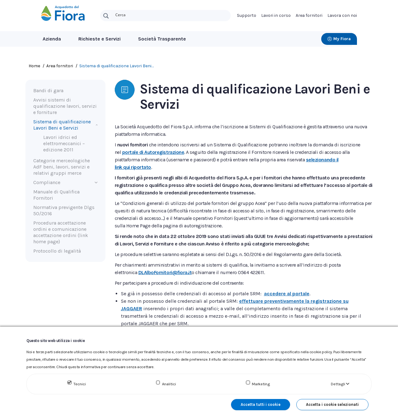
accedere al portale (286, 294)
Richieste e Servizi (99, 39)
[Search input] (171, 14)
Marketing (261, 384)
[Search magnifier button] (106, 16)
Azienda (52, 39)
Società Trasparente (162, 39)
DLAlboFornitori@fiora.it (165, 272)
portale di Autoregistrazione (153, 152)
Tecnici (79, 384)
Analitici (169, 384)
